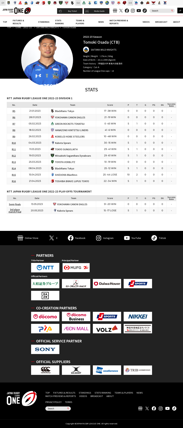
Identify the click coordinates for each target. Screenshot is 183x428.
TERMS (68, 402)
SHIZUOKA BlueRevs (66, 175)
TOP (5, 21)
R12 (14, 155)
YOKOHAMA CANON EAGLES (70, 117)
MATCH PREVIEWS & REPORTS (60, 396)
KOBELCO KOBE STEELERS (70, 136)
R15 (14, 174)
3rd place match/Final (15, 210)
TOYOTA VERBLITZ (65, 162)
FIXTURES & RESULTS (18, 22)
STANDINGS (43, 21)
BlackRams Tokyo (64, 111)
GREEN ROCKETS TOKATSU (70, 124)
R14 (14, 168)
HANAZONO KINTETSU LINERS (71, 130)
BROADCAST (161, 21)
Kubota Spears (63, 143)
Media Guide (95, 11)
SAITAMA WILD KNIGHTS (47, 27)
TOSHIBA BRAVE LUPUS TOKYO (72, 181)
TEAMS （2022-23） (24, 27)
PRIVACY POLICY (53, 402)
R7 (13, 123)
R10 (14, 143)
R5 (13, 111)
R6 (13, 117)
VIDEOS (146, 21)
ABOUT (176, 21)
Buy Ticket (68, 11)
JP (180, 10)
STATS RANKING (59, 22)
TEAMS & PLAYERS (80, 22)
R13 (14, 162)
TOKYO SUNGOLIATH (66, 149)
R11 (14, 149)
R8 (13, 130)
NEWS (101, 21)
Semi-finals (15, 204)
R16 (14, 181)
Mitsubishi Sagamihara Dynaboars (73, 155)
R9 (13, 136)
